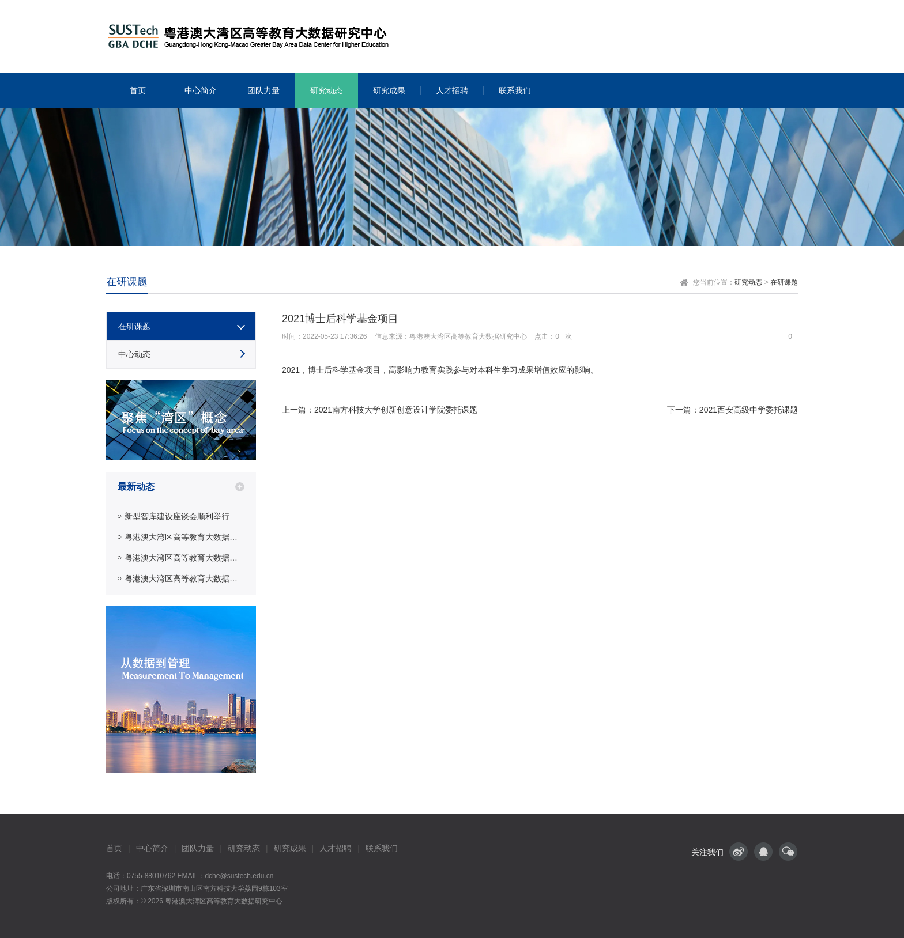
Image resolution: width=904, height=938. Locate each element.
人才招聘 (335, 848)
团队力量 (198, 848)
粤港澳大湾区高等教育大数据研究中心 (223, 901)
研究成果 (290, 848)
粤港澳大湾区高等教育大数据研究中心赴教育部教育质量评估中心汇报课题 (184, 537)
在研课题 (784, 282)
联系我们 (382, 848)
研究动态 (748, 282)
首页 (114, 848)
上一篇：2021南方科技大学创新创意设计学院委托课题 (379, 409)
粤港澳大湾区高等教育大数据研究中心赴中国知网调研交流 (184, 578)
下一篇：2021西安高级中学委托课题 (732, 409)
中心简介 (152, 848)
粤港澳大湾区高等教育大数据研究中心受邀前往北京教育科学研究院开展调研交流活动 (184, 557)
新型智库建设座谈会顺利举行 (177, 516)
